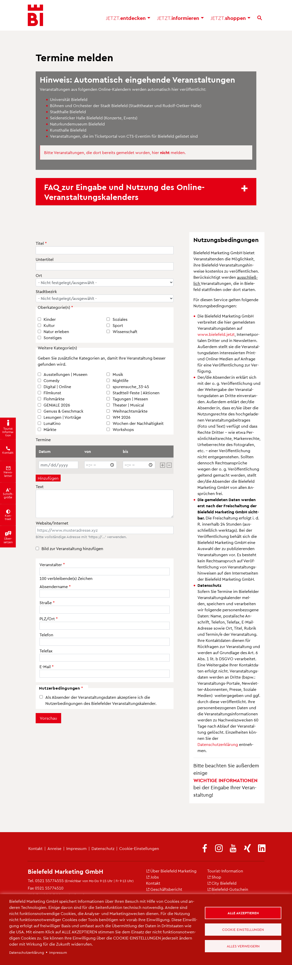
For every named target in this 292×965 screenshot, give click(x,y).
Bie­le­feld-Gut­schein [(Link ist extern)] (227, 889)
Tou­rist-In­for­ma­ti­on (225, 870)
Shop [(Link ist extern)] (214, 876)
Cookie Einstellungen (243, 929)
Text (40, 486)
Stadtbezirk (46, 291)
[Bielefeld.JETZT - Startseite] (35, 15)
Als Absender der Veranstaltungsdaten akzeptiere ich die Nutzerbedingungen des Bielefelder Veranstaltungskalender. (100, 700)
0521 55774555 (49, 880)
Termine (43, 439)
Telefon (46, 634)
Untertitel (45, 259)
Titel (40, 243)
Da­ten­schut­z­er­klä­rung (217, 744)
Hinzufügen (48, 478)
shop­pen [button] (230, 18)
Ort (39, 275)
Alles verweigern (243, 946)
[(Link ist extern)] (204, 849)
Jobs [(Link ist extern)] (152, 876)
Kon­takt (35, 848)
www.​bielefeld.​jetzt (216, 334)
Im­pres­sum (76, 848)
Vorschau (48, 718)
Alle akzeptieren (243, 913)
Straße (45, 602)
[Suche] (259, 17)
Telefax (45, 650)
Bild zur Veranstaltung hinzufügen (72, 548)
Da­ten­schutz (102, 848)
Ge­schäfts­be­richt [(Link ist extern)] (164, 889)
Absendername (53, 586)
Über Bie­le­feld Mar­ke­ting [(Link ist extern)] (171, 870)
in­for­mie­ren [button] (180, 18)
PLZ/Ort (47, 618)
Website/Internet (52, 522)
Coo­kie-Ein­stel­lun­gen (139, 848)
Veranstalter (50, 564)
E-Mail (45, 666)
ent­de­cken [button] (128, 18)
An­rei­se (54, 848)
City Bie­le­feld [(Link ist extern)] (221, 883)
